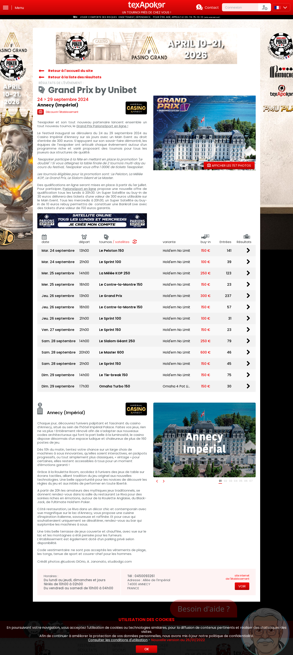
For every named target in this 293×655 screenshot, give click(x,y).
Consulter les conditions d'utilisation (118, 640)
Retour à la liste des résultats (74, 77)
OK (146, 649)
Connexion (233, 7)
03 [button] (230, 481)
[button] (156, 481)
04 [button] (236, 481)
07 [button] (251, 481)
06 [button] (246, 481)
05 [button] (240, 481)
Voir (242, 586)
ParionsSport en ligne (79, 189)
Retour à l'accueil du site (70, 70)
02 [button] (225, 481)
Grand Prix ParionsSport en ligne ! (102, 126)
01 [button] (220, 481)
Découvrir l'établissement (57, 112)
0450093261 (145, 576)
